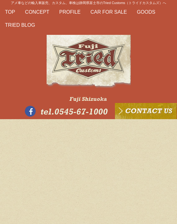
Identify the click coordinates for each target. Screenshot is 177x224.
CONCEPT (37, 12)
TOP (10, 12)
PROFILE (69, 12)
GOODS (146, 12)
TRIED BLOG (20, 25)
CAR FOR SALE (108, 12)
